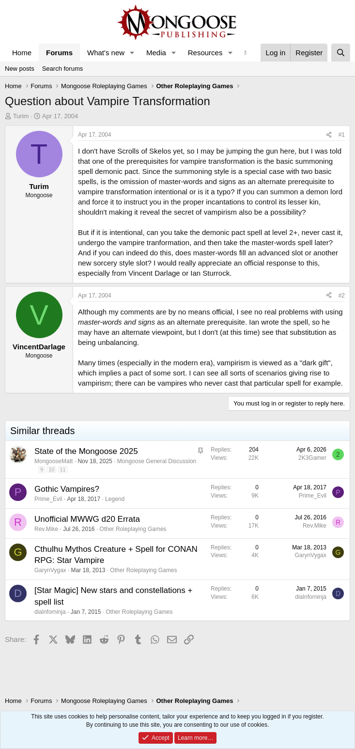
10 (51, 469)
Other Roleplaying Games (133, 529)
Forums (59, 52)
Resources (205, 52)
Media (156, 52)
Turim (21, 116)
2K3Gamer (312, 457)
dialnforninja (50, 612)
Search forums (62, 68)
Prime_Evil (48, 499)
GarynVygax (50, 570)
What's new (105, 52)
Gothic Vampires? (66, 489)
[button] (132, 53)
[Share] (329, 134)
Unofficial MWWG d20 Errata (87, 519)
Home (21, 52)
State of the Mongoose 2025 (86, 451)
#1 (342, 134)
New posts (19, 68)
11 (63, 469)
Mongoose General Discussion (156, 461)
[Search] (340, 53)
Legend (114, 499)
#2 (342, 295)
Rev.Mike (46, 529)
